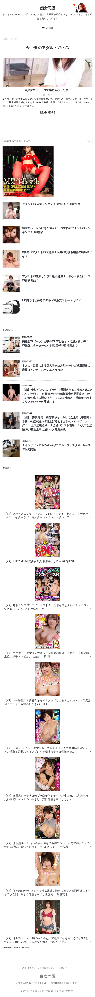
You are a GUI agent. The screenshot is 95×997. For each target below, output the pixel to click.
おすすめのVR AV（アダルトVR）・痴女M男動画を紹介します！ (47, 983)
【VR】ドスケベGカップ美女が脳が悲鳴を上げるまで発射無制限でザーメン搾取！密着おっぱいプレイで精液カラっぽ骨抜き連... (47, 731)
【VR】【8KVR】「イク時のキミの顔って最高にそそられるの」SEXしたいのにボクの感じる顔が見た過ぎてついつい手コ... (46, 921)
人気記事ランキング (47, 968)
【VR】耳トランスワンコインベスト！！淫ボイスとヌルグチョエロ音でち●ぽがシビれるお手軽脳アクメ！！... (46, 589)
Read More (47, 112)
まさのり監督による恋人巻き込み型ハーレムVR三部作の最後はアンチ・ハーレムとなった (56, 367)
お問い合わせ (65, 968)
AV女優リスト (29, 968)
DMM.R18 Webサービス (22, 947)
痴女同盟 (47, 8)
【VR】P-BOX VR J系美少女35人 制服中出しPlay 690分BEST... (39, 543)
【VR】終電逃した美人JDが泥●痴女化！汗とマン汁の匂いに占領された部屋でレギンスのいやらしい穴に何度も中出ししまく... (46, 779)
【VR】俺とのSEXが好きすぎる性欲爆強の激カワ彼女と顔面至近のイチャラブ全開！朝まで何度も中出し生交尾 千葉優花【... (47, 874)
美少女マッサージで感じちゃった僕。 (47, 90)
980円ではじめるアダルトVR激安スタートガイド (51, 300)
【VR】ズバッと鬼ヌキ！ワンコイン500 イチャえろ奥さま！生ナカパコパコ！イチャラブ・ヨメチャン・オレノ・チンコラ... (46, 497)
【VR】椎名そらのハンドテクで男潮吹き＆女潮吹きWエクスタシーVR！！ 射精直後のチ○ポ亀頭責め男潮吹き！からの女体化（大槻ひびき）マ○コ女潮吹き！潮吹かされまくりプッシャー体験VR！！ (57, 395)
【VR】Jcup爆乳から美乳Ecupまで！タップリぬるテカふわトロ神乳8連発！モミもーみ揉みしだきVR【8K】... (47, 684)
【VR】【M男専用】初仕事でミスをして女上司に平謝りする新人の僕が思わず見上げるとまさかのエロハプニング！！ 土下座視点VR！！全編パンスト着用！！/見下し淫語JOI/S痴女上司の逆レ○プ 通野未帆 (57, 423)
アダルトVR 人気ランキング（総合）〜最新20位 (51, 204)
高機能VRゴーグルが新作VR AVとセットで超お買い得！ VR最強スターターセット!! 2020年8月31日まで (56, 343)
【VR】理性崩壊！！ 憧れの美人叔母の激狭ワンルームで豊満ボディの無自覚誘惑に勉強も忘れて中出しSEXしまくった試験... (47, 826)
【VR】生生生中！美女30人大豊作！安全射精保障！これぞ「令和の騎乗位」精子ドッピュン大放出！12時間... (46, 636)
